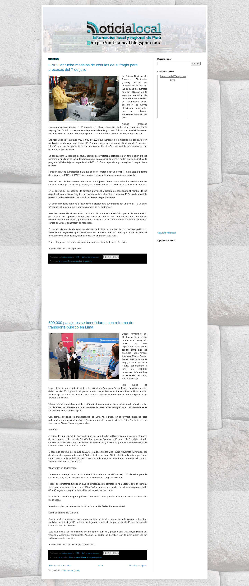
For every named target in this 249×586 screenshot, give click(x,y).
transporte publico (94, 557)
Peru (70, 261)
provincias (77, 261)
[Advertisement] (97, 292)
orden (65, 557)
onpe (65, 261)
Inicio (100, 565)
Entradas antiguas (137, 565)
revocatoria (87, 261)
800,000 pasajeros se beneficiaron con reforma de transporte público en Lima (90, 325)
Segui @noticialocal (166, 233)
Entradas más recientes (60, 565)
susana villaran (80, 557)
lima (60, 261)
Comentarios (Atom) (71, 570)
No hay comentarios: (90, 257)
